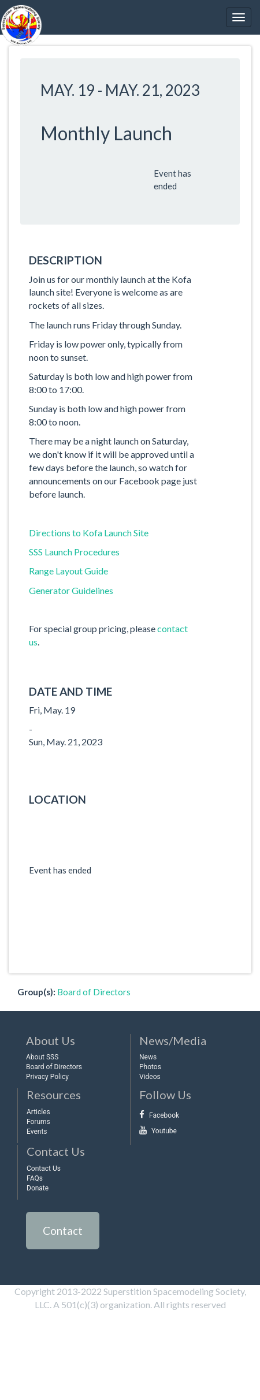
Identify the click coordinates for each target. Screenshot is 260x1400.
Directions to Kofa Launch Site (88, 532)
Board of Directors (94, 992)
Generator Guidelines (71, 590)
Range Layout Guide (68, 570)
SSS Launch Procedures (74, 551)
